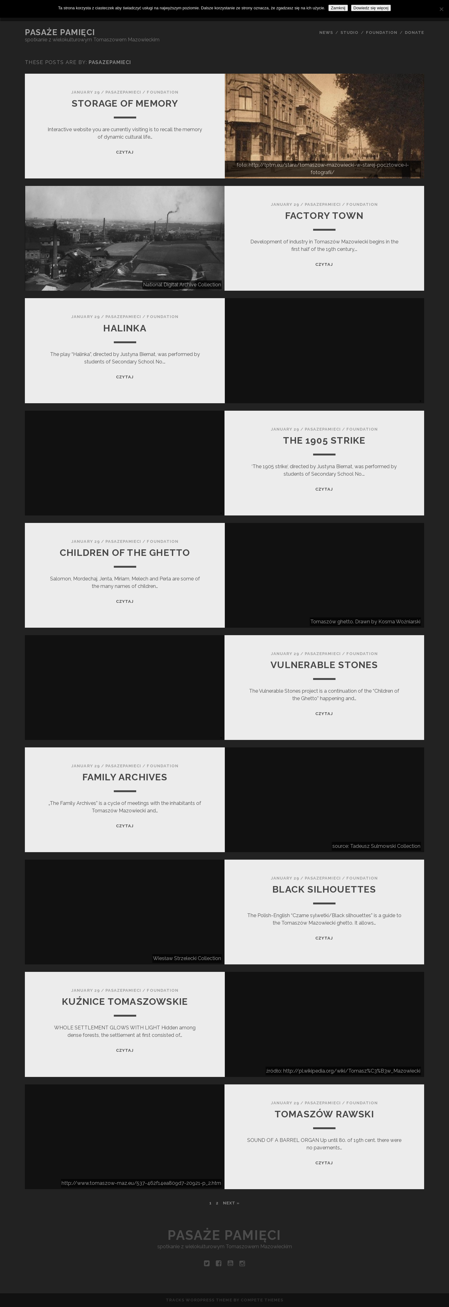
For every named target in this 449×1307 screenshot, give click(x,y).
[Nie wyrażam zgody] (441, 9)
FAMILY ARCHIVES (125, 777)
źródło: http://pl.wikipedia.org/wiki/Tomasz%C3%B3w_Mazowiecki (343, 1071)
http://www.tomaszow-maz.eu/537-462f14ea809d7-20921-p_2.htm (141, 1183)
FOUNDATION (381, 32)
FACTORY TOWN (324, 215)
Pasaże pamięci (60, 32)
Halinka (124, 328)
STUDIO (349, 32)
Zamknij (338, 8)
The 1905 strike (324, 440)
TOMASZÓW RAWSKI (324, 1114)
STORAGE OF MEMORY (125, 103)
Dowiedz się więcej (371, 8)
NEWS (326, 32)
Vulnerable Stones (324, 664)
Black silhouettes (324, 889)
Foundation (162, 92)
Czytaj (125, 152)
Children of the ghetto (125, 552)
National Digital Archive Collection (182, 285)
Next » (231, 1203)
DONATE (414, 32)
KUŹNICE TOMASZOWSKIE (125, 1001)
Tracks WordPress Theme (199, 1300)
